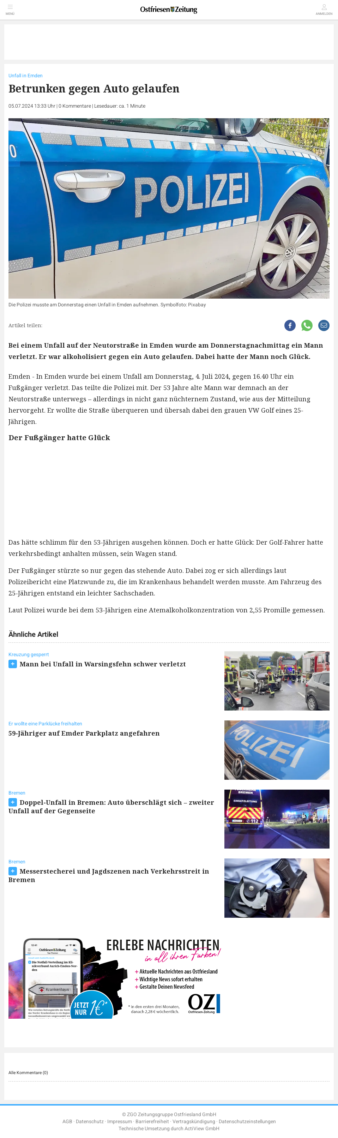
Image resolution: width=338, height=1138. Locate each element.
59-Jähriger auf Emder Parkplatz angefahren (84, 733)
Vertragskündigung (194, 1121)
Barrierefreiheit (152, 1121)
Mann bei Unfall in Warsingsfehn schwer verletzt (103, 664)
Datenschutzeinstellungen (247, 1121)
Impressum (119, 1121)
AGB (67, 1121)
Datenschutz (90, 1121)
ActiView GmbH (202, 1128)
